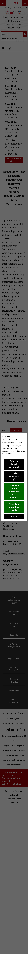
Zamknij (14, 516)
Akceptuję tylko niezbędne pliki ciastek (14, 491)
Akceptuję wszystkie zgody (14, 506)
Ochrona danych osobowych (14, 464)
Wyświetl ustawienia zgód (14, 476)
